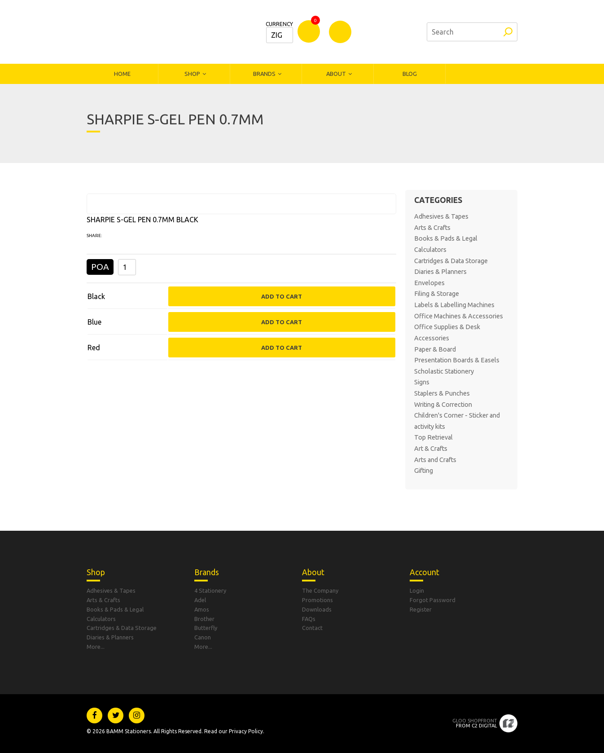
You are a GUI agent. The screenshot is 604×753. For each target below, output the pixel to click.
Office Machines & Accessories (458, 316)
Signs (421, 382)
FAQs (308, 619)
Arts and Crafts (435, 459)
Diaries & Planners (440, 271)
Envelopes (429, 282)
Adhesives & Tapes (441, 216)
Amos (201, 609)
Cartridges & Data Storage (451, 260)
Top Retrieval (433, 437)
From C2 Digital (474, 723)
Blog (410, 73)
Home (122, 73)
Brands (264, 73)
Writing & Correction (443, 404)
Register (421, 609)
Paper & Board (435, 349)
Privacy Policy (246, 731)
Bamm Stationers (147, 32)
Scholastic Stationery (444, 371)
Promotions (317, 600)
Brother (204, 619)
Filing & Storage (436, 293)
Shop (192, 73)
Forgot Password (432, 600)
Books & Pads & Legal (445, 238)
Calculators (430, 249)
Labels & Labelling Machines (454, 304)
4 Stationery (210, 590)
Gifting (423, 470)
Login (417, 590)
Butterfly (205, 628)
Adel (200, 600)
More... (96, 646)
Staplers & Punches (442, 393)
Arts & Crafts (432, 227)
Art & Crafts (430, 448)
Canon (202, 637)
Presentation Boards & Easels (456, 360)
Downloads (317, 609)
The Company (320, 590)
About (336, 73)
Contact (312, 628)
